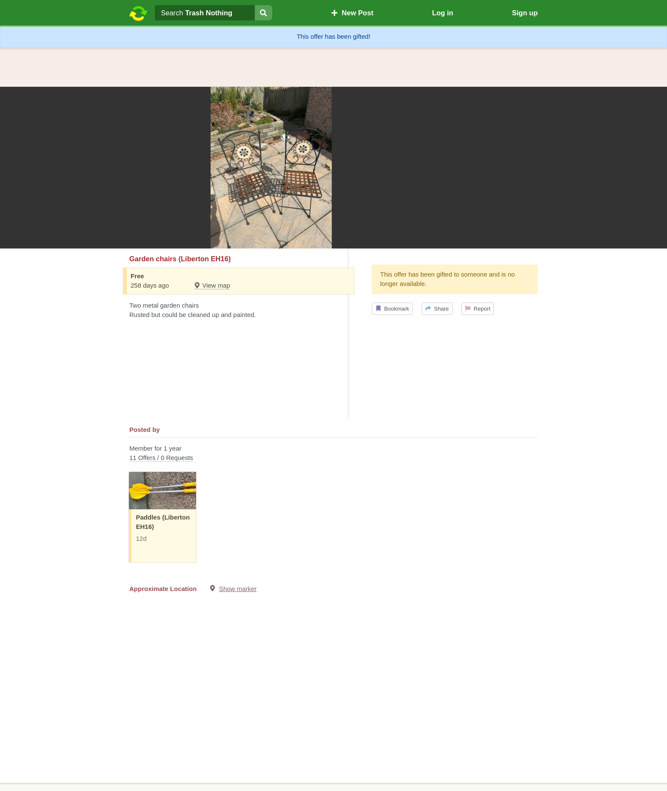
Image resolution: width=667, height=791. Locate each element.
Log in (442, 13)
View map (212, 285)
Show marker (238, 588)
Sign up (525, 13)
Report (477, 309)
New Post (352, 13)
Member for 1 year (333, 454)
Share (437, 309)
